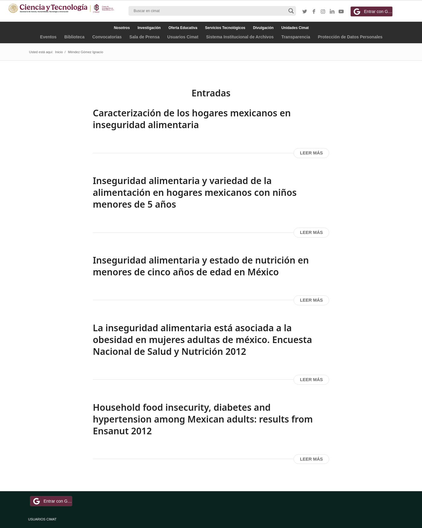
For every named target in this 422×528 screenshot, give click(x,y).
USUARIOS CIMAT (42, 519)
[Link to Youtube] (341, 11)
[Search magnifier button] (291, 11)
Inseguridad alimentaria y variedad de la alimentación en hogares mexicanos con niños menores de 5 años (195, 192)
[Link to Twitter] (304, 11)
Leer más (311, 153)
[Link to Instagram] (322, 11)
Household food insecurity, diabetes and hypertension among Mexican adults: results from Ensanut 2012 (203, 419)
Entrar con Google (372, 11)
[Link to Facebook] (313, 11)
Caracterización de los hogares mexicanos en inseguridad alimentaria (192, 119)
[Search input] (209, 11)
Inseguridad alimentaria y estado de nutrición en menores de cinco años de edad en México (201, 266)
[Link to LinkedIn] (331, 11)
